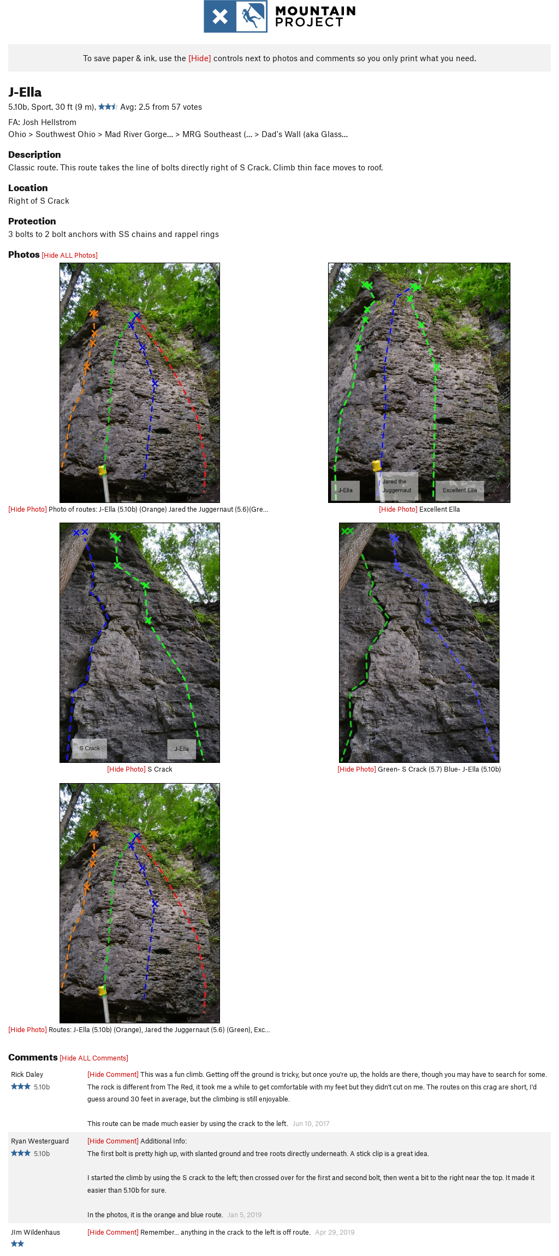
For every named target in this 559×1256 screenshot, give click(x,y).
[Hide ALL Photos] (69, 255)
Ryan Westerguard (40, 1140)
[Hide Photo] (27, 509)
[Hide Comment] (113, 1074)
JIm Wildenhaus (35, 1232)
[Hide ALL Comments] (94, 1057)
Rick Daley (27, 1074)
